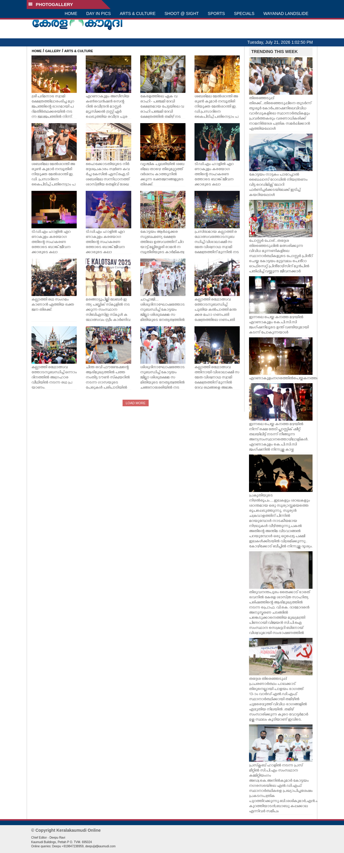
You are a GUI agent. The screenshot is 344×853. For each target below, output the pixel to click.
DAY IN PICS (98, 13)
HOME (71, 13)
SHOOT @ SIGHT (182, 13)
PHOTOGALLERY (50, 4)
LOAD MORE (135, 403)
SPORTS (216, 13)
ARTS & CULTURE (138, 13)
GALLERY (53, 51)
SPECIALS (244, 13)
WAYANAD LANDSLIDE (285, 13)
